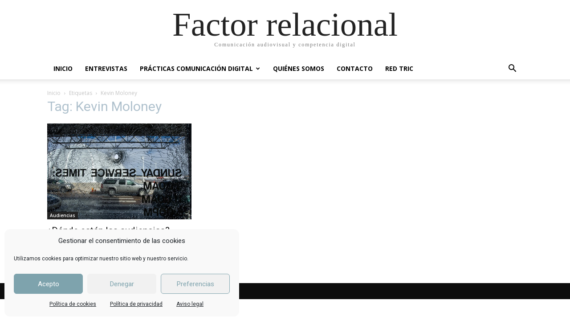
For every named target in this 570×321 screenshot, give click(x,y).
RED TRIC (399, 68)
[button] (512, 69)
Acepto (48, 284)
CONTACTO (355, 68)
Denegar (122, 284)
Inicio (54, 93)
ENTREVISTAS (106, 68)
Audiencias (62, 215)
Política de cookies (72, 304)
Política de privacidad (136, 304)
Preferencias (195, 284)
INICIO (63, 68)
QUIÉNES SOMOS (298, 68)
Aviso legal (190, 304)
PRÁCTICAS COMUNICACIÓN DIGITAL (200, 68)
